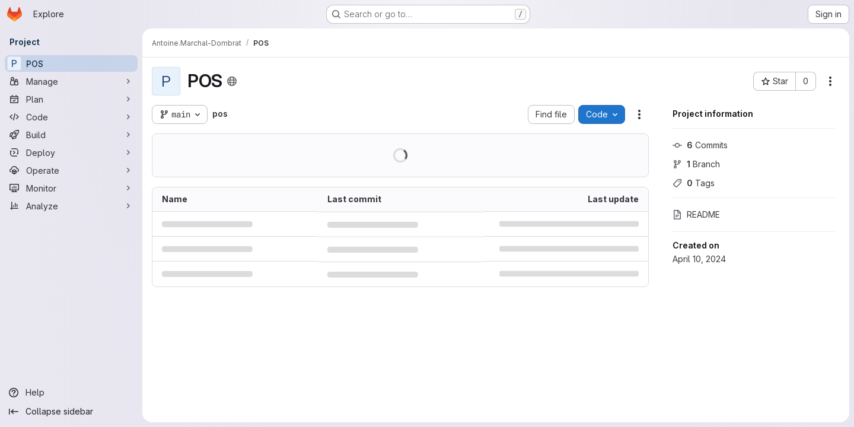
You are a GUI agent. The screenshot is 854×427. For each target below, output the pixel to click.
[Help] (71, 392)
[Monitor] (71, 188)
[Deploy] (71, 152)
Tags (694, 183)
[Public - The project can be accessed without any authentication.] (232, 81)
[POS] (71, 63)
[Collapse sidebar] (71, 411)
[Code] (71, 117)
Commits (700, 145)
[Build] (71, 134)
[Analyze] (71, 205)
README (696, 214)
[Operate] (71, 170)
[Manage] (71, 81)
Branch (696, 164)
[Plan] (71, 99)
